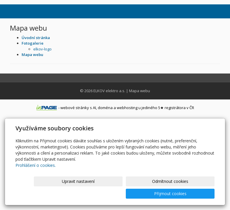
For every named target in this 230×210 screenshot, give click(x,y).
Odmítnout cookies (144, 193)
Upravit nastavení (96, 193)
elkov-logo (42, 49)
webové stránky (74, 107)
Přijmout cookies (192, 193)
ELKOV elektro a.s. (109, 90)
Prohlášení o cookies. (35, 177)
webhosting (127, 107)
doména (105, 107)
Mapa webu (139, 90)
